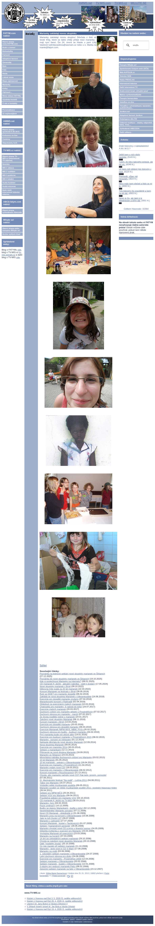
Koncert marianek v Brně (52, 722)
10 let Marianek (47, 760)
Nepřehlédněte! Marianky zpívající (56, 810)
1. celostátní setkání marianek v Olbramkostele (62, 853)
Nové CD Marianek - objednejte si (56, 813)
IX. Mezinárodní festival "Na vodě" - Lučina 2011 (63, 780)
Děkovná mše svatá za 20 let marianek (59, 689)
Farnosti (6, 55)
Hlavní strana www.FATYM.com (10, 43)
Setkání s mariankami (50, 750)
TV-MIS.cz (121, 3)
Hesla (4, 74)
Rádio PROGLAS (127, 80)
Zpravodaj (6, 62)
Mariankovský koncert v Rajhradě (56, 701)
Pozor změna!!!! (47, 805)
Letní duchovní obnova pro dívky (55, 856)
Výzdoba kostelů (9, 100)
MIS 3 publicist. (9, 175)
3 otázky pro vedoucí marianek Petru (58, 866)
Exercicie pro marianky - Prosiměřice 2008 (60, 859)
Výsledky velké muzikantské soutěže (57, 785)
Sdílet (43, 665)
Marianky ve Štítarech (50, 755)
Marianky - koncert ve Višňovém (55, 739)
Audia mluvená (9, 186)
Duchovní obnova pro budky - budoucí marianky (63, 732)
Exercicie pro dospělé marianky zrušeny (59, 699)
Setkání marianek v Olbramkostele (56, 861)
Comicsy (6, 139)
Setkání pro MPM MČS (51, 793)
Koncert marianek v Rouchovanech (57, 772)
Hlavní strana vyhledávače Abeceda (12, 211)
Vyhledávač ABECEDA (129, 128)
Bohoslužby (7, 51)
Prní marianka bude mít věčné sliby (57, 734)
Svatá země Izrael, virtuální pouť (134, 91)
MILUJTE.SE (138, 3)
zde (19, 249)
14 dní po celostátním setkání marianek (59, 838)
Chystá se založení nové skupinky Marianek (61, 841)
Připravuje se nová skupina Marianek (58, 752)
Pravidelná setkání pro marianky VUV (58, 798)
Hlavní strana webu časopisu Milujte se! (11, 229)
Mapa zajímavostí (10, 81)
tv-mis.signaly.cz (12, 253)
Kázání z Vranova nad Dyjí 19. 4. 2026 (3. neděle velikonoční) (55, 909)
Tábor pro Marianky (49, 782)
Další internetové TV (129, 87)
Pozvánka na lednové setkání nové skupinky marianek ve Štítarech (72, 673)
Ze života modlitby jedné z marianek (57, 717)
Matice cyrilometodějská (130, 95)
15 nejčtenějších (9, 114)
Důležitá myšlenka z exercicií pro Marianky (60, 831)
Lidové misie (8, 77)
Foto (4, 70)
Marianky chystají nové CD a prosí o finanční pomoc (65, 828)
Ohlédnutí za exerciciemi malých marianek (60, 704)
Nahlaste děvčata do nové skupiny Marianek (61, 742)
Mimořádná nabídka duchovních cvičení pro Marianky (66, 757)
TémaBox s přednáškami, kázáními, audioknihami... (135, 107)
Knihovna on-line (9, 135)
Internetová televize (128, 83)
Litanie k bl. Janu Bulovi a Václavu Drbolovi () (47, 904)
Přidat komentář (58, 876)
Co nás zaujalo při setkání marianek (57, 846)
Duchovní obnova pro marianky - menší (59, 714)
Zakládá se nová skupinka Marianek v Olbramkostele (65, 696)
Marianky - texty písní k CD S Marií (57, 848)
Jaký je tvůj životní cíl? (50, 818)
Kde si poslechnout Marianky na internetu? (60, 681)
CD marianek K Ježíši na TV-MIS (56, 800)
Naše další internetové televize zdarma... (11, 192)
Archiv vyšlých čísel (11, 234)
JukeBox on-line (127, 102)
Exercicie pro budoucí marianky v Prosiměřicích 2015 (65, 737)
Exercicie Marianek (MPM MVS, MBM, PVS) (62, 729)
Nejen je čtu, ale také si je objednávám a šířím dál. (130, 199)
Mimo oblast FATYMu (11, 96)
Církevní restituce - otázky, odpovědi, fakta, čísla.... (136, 124)
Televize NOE (125, 76)
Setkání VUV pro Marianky (53, 795)
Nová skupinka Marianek (52, 744)
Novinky (6, 164)
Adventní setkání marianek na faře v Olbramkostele (65, 869)
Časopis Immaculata (129, 98)
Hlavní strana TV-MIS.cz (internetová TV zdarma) (10, 158)
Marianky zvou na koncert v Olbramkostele (60, 815)
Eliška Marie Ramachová (56, 873)
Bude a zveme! (8, 47)
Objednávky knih (9, 143)
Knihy (5, 88)
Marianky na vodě (48, 851)
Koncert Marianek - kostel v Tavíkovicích (59, 823)
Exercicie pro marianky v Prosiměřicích (59, 765)
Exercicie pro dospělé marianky (55, 724)
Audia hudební (8, 183)
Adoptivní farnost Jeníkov (131, 115)
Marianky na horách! (50, 836)
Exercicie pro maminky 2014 (53, 747)
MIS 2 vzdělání (8, 172)
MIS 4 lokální (8, 179)
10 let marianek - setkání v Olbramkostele (60, 762)
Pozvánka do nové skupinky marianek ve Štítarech (64, 679)
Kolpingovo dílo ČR (128, 119)
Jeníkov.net (125, 112)
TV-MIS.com (103, 3)
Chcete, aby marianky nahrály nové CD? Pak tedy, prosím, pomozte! (73, 775)
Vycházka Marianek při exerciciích (56, 833)
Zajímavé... (7, 92)
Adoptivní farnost (10, 59)
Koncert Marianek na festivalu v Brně (58, 691)
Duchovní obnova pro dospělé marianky (59, 727)
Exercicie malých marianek (53, 709)
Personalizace (8, 110)
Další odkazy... (126, 132)
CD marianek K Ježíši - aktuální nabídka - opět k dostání (67, 684)
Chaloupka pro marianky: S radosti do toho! (61, 706)
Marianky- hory (47, 803)
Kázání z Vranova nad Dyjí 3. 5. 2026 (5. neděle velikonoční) (54, 898)
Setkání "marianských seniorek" (55, 826)
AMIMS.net (85, 3)
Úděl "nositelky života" (50, 843)
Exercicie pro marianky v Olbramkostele (59, 770)
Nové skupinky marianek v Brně (55, 686)
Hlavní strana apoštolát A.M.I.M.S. (11, 131)
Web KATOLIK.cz (127, 72)
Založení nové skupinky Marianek (56, 719)
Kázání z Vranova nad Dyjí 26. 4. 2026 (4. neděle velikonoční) (55, 901)
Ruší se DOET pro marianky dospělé (57, 694)
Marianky (6, 85)
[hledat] (135, 45)
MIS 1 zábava (8, 168)
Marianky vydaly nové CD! (52, 767)
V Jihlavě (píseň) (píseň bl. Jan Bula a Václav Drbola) (51, 906)
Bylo (4, 66)
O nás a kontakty (9, 103)
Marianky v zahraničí (50, 821)
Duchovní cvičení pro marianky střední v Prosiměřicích (66, 711)
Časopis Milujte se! (128, 65)
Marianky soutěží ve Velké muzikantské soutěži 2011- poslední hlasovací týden (78, 788)
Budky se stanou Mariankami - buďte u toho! (61, 808)
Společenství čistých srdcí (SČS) (134, 69)
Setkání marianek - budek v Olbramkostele (60, 864)
